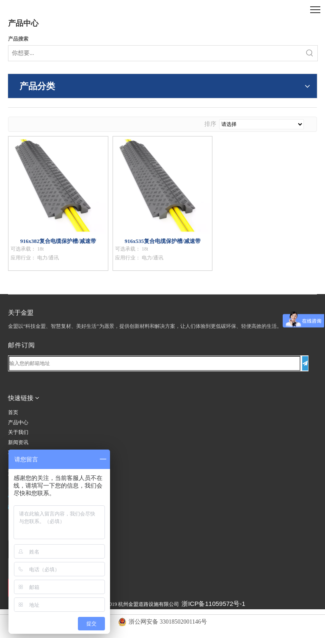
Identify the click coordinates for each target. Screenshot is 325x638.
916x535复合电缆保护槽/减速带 (162, 241)
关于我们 (18, 432)
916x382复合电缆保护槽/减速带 (58, 241)
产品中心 (18, 422)
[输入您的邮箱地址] (154, 363)
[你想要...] (155, 53)
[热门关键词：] (309, 53)
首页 (13, 412)
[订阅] (305, 363)
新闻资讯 (18, 442)
